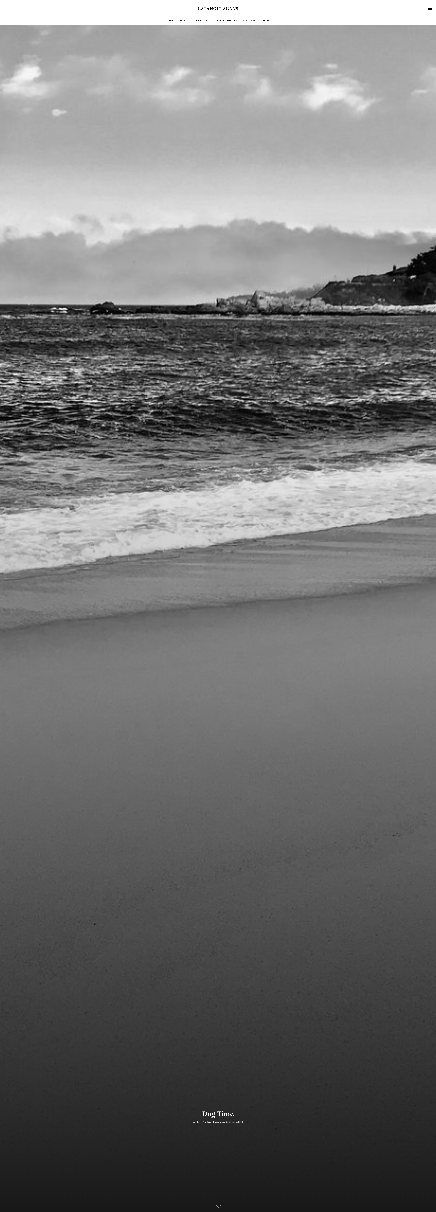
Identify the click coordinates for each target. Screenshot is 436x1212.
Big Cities (201, 20)
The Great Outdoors (225, 20)
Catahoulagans (218, 8)
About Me (185, 20)
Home (171, 20)
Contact (266, 20)
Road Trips (248, 20)
